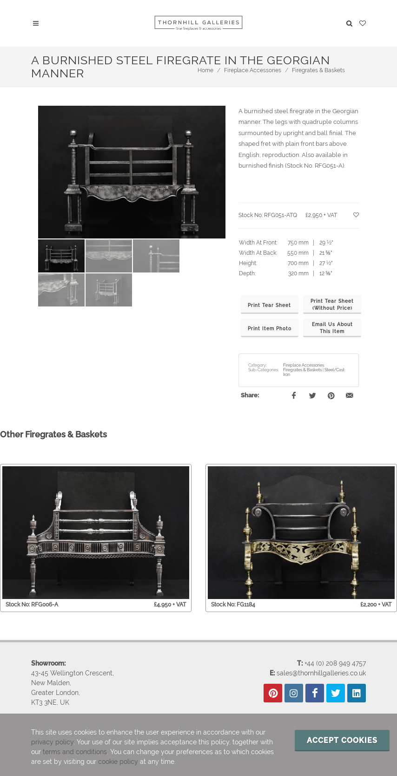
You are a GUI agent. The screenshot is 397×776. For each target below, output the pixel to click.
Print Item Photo (269, 328)
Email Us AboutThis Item (332, 328)
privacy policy (52, 742)
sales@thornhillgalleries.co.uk (321, 673)
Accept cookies (342, 740)
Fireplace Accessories (252, 70)
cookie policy (118, 761)
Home (205, 70)
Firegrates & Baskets (318, 70)
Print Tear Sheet (269, 305)
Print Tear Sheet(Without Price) (332, 305)
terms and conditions (75, 752)
